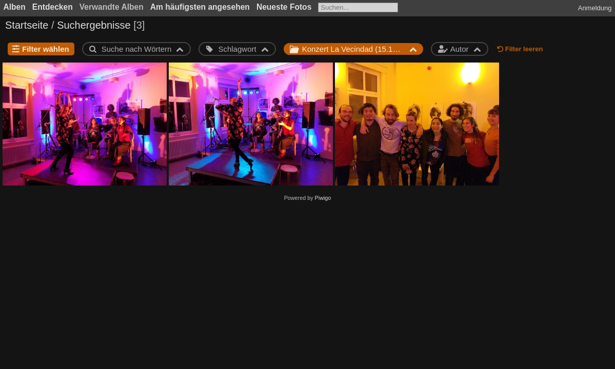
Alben (15, 7)
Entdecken (52, 7)
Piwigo (323, 198)
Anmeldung (595, 8)
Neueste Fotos (283, 7)
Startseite (26, 25)
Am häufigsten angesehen (200, 7)
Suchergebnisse (93, 25)
